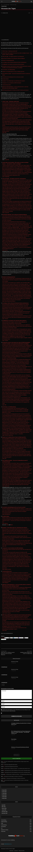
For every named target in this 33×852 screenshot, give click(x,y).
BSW (6, 630)
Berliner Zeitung (8, 612)
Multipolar (6, 582)
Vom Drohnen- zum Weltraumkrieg (8, 69)
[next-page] (3, 685)
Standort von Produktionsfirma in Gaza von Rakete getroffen (13, 71)
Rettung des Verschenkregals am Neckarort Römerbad (13, 776)
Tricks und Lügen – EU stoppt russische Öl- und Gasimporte (13, 56)
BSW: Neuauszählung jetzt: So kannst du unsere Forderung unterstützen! (15, 90)
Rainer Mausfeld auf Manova (10, 301)
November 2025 (4, 813)
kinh (2, 776)
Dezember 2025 (4, 811)
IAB (5, 404)
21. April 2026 (4, 793)
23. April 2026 (4, 790)
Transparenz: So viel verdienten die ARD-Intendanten (11, 82)
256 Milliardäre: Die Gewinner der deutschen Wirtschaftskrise (13, 64)
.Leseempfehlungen (6, 4)
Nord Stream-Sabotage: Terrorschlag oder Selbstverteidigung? (13, 58)
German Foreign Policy (9, 435)
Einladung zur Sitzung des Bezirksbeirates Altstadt (20, 747)
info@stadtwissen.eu (8, 843)
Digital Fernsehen (8, 569)
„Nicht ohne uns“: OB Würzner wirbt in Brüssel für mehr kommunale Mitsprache (8, 653)
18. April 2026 (4, 798)
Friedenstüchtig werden (6, 84)
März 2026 (4, 806)
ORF (5, 132)
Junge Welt (7, 159)
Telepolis (6, 318)
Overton (6, 250)
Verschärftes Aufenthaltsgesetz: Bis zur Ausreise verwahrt (13, 76)
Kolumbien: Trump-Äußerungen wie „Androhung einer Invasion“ (13, 80)
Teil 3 (11, 524)
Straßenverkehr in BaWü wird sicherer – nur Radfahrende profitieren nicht (17, 768)
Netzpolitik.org (7, 514)
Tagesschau (7, 485)
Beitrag (3, 637)
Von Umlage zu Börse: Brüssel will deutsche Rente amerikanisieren (14, 62)
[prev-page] (1, 685)
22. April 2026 (4, 791)
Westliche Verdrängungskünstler (8, 60)
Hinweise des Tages (14, 661)
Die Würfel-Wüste (5, 78)
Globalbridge (7, 176)
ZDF (5, 458)
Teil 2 (7, 524)
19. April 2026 (4, 796)
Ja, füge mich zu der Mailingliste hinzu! (8, 713)
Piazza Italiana (13, 739)
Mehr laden (17, 754)
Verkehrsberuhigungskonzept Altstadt (10, 764)
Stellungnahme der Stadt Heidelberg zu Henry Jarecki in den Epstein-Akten (17, 770)
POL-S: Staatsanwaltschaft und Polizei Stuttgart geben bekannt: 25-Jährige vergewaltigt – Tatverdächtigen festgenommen (20, 732)
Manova (6, 523)
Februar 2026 (4, 808)
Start (2, 4)
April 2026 (3, 805)
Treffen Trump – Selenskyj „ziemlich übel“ (9, 51)
